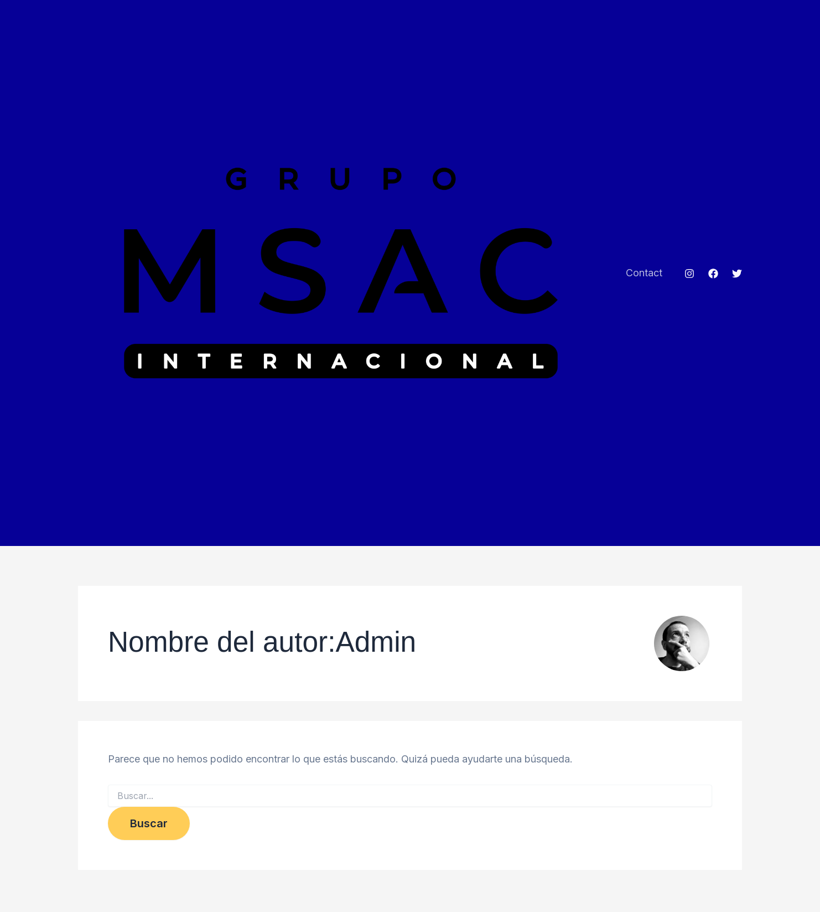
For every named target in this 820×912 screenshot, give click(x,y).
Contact (645, 274)
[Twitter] (737, 275)
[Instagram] (689, 275)
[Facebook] (713, 275)
